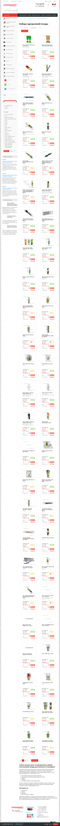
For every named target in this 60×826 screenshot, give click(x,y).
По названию (34, 27)
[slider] (32, 58)
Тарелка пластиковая (9, 117)
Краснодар (6, 1)
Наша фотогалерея (30, 808)
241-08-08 (39, 3)
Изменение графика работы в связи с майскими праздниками (9, 162)
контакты (54, 15)
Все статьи (9, 200)
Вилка (6, 123)
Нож (6, 126)
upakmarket (41, 815)
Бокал (6, 120)
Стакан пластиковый (9, 114)
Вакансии (20, 1)
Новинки (6, 106)
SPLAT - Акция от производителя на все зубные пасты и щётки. (12, 204)
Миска (6, 129)
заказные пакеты (23, 15)
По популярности (25, 27)
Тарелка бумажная (8, 139)
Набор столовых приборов (10, 142)
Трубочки (7, 133)
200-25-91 (40, 4)
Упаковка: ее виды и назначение (11, 216)
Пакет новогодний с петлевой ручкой (9, 147)
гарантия (43, 15)
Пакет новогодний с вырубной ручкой (9, 144)
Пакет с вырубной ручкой (10, 136)
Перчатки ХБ (7, 134)
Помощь (29, 15)
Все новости (10, 156)
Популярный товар (8, 105)
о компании (48, 15)
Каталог (7, 15)
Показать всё (24, 30)
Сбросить (13, 151)
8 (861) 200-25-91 (8, 824)
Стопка (6, 121)
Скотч (6, 116)
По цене (41, 27)
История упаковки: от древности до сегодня (12, 226)
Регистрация (48, 1)
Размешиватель (8, 127)
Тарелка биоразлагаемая (10, 140)
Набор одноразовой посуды (10, 118)
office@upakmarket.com (43, 816)
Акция (6, 108)
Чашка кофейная (8, 130)
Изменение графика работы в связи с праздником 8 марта (9, 188)
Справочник (13, 1)
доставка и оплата (36, 15)
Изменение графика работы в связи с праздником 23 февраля (9, 175)
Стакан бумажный (8, 137)
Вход (55, 1)
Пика (6, 132)
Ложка (6, 124)
